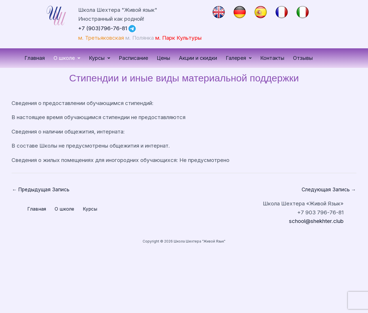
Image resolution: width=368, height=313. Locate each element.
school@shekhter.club (316, 221)
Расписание (133, 58)
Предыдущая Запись (40, 189)
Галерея (239, 58)
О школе (66, 58)
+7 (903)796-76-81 (102, 28)
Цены (163, 58)
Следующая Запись (329, 189)
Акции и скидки (198, 58)
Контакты (272, 58)
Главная (34, 58)
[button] (67, 58)
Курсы (99, 58)
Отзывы (303, 58)
